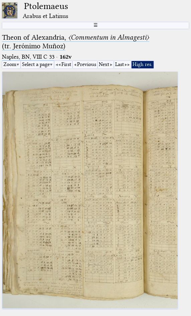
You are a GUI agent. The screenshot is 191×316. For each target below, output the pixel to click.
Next (104, 64)
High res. (143, 64)
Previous (86, 64)
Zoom (9, 64)
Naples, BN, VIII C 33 (28, 56)
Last (119, 64)
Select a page (36, 64)
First (66, 64)
